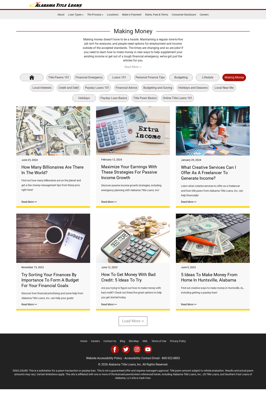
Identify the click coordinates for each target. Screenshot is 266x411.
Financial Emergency (89, 77)
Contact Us (109, 363)
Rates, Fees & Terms (156, 14)
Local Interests (42, 87)
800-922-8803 (171, 380)
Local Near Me (224, 87)
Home (83, 363)
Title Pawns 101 (58, 77)
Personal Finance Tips (150, 77)
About (60, 14)
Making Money (234, 77)
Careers (204, 14)
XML (145, 363)
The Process (95, 14)
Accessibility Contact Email (142, 380)
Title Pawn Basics (145, 98)
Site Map (134, 363)
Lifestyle (207, 77)
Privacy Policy (178, 363)
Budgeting (181, 77)
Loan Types (75, 14)
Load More (133, 343)
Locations (112, 14)
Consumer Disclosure (184, 14)
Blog (122, 363)
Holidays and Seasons (193, 87)
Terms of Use (158, 363)
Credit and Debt (69, 87)
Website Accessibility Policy (104, 380)
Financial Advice (126, 87)
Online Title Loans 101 (177, 98)
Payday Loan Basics (113, 98)
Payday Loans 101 (97, 87)
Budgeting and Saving (157, 87)
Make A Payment (131, 14)
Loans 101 (119, 77)
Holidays (84, 98)
